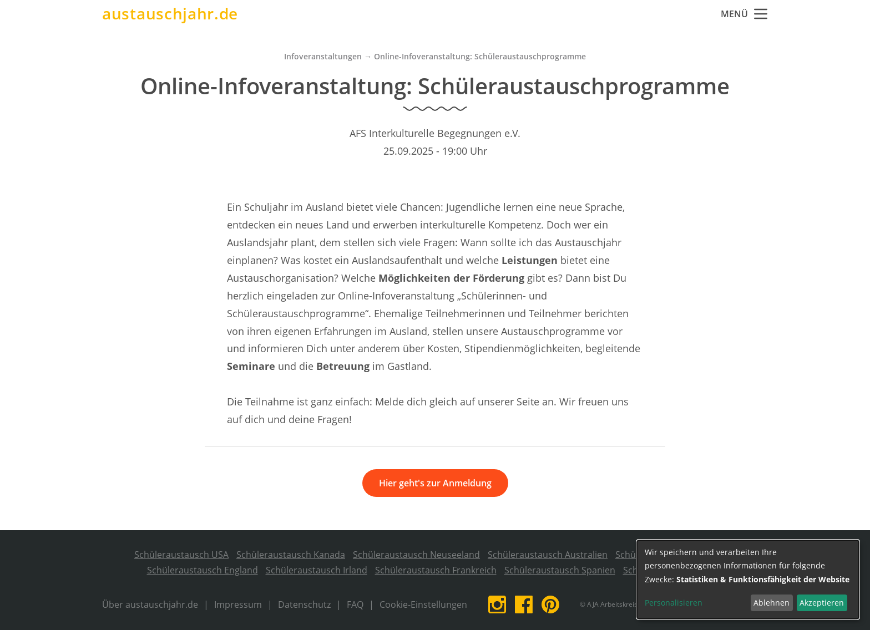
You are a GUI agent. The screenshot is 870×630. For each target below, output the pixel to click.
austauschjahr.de (170, 13)
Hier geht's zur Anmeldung (435, 483)
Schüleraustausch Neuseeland (416, 554)
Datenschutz (304, 604)
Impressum (238, 604)
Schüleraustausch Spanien (559, 570)
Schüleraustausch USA (181, 554)
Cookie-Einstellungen (423, 604)
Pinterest (550, 604)
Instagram (497, 604)
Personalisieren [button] (673, 602)
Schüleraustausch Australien (548, 554)
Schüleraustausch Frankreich (436, 570)
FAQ (355, 604)
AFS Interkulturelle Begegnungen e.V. (435, 133)
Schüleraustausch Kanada (290, 554)
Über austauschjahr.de (150, 604)
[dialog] (748, 579)
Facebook (524, 604)
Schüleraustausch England (202, 570)
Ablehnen (771, 602)
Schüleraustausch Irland (316, 570)
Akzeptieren (822, 602)
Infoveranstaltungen (323, 56)
